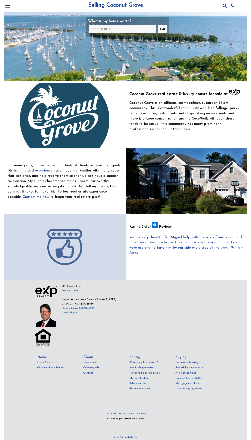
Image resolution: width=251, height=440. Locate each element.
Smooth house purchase (189, 367)
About (88, 357)
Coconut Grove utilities (188, 378)
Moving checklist (139, 378)
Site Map (141, 413)
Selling (134, 357)
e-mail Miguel (69, 312)
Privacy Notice (126, 413)
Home (42, 357)
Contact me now (36, 197)
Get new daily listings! (187, 362)
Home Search (45, 362)
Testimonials (90, 362)
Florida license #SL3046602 (78, 308)
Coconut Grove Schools (50, 367)
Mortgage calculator (187, 383)
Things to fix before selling (144, 373)
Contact (88, 373)
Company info (91, 367)
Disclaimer (111, 413)
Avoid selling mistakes (142, 367)
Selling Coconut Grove (115, 5)
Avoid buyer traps (185, 373)
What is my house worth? (143, 362)
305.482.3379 (70, 290)
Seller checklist (137, 383)
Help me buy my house (188, 388)
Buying (181, 357)
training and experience (33, 170)
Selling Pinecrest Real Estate (125, 437)
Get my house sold (140, 388)
